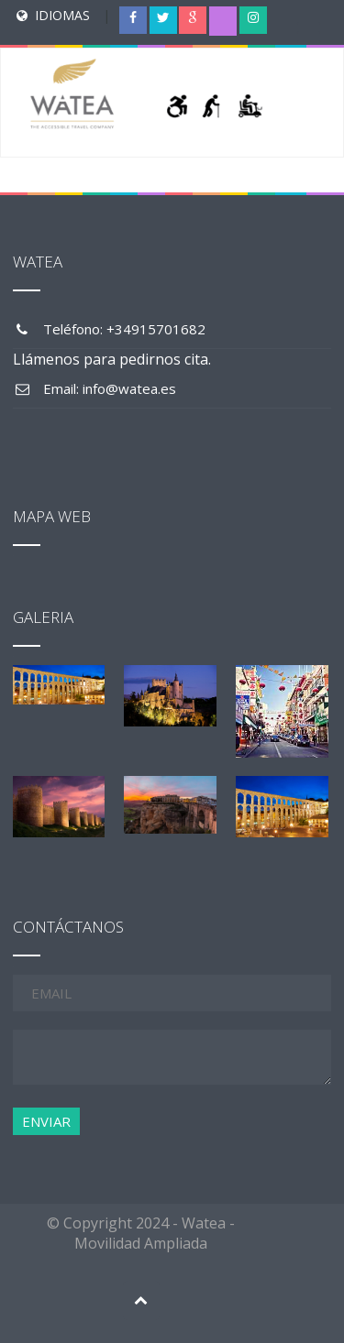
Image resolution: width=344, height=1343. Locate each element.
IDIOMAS (62, 15)
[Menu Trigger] (308, 32)
